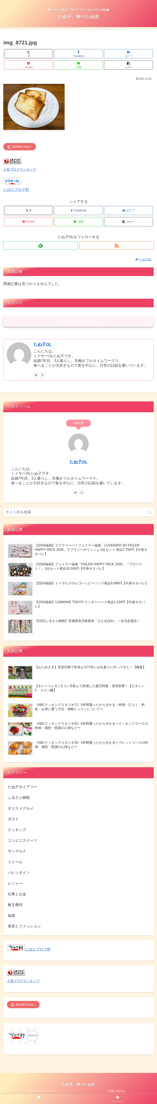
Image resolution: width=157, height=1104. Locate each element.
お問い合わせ (116, 1091)
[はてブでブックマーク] (128, 53)
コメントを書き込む (79, 321)
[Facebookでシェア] (78, 53)
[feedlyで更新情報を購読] (40, 245)
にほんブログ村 (16, 190)
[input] (78, 512)
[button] (128, 65)
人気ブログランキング (19, 169)
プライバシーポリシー (41, 1091)
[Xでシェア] (28, 53)
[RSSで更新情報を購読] (116, 245)
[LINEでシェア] (78, 65)
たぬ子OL (42, 344)
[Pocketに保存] (28, 65)
